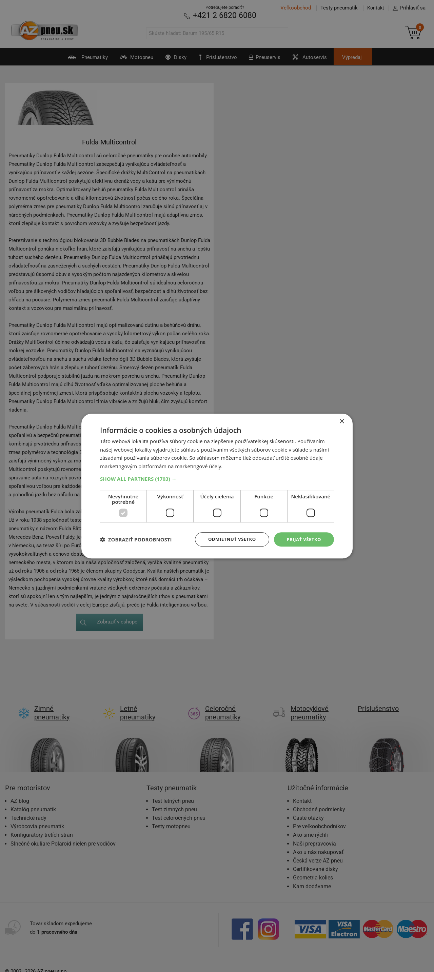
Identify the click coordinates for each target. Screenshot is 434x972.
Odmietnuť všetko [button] (228, 539)
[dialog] (217, 486)
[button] (217, 478)
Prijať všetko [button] (303, 539)
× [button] (341, 420)
